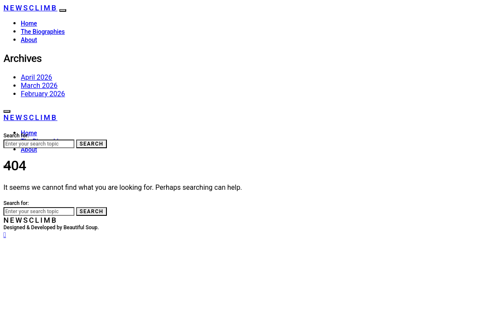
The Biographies (43, 31)
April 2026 (36, 77)
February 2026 (43, 94)
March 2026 (39, 85)
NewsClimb (30, 7)
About (29, 39)
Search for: (16, 136)
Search (91, 144)
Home (29, 23)
